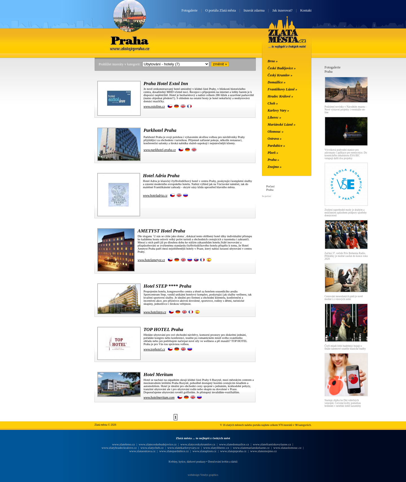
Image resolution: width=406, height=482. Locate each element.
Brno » (273, 61)
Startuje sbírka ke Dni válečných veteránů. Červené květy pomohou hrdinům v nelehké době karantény (343, 403)
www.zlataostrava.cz (142, 451)
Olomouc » (275, 132)
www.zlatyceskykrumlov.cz (197, 444)
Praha (129, 40)
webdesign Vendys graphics (203, 474)
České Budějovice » (282, 68)
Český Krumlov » (280, 75)
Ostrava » (275, 139)
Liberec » (274, 117)
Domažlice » (276, 82)
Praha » (273, 160)
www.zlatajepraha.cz (233, 451)
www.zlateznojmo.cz (263, 451)
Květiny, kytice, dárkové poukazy (187, 461)
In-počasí (266, 196)
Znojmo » (275, 167)
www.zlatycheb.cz (152, 447)
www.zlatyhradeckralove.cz (119, 447)
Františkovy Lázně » (282, 89)
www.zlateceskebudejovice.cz (157, 444)
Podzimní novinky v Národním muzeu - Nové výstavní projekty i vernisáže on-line (345, 109)
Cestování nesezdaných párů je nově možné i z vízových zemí (344, 298)
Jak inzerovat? (282, 10)
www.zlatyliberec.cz (216, 447)
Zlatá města (287, 38)
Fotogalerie (190, 10)
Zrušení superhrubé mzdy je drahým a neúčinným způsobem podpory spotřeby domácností (346, 212)
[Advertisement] (60, 149)
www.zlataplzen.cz (205, 451)
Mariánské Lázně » (281, 124)
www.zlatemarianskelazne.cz (251, 447)
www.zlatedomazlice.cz (234, 444)
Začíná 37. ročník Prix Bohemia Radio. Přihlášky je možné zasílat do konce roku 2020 (346, 256)
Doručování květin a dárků (222, 461)
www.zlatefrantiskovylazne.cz (272, 444)
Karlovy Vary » (278, 110)
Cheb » (273, 103)
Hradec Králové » (280, 96)
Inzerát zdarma (254, 10)
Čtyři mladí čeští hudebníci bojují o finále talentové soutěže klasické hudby (345, 347)
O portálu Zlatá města (220, 10)
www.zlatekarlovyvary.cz (183, 447)
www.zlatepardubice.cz (174, 451)
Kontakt (306, 10)
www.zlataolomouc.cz (287, 447)
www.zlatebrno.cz (123, 444)
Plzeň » (273, 153)
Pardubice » (276, 146)
